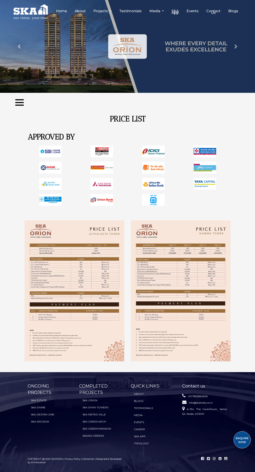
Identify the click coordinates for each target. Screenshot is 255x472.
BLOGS (138, 401)
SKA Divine (38, 407)
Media (138, 415)
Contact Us (213, 12)
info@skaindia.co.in (201, 402)
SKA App (175, 12)
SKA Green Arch (94, 421)
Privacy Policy (73, 458)
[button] (19, 46)
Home (61, 11)
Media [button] (155, 11)
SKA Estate (39, 400)
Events (193, 11)
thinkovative (38, 462)
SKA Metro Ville (94, 414)
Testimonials (130, 11)
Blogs (233, 11)
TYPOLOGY (141, 443)
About (80, 11)
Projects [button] (101, 11)
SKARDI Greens (93, 435)
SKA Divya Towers (95, 407)
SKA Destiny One (42, 414)
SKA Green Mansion (96, 428)
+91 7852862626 (198, 396)
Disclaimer (88, 458)
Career (139, 429)
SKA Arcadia (40, 421)
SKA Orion (89, 400)
